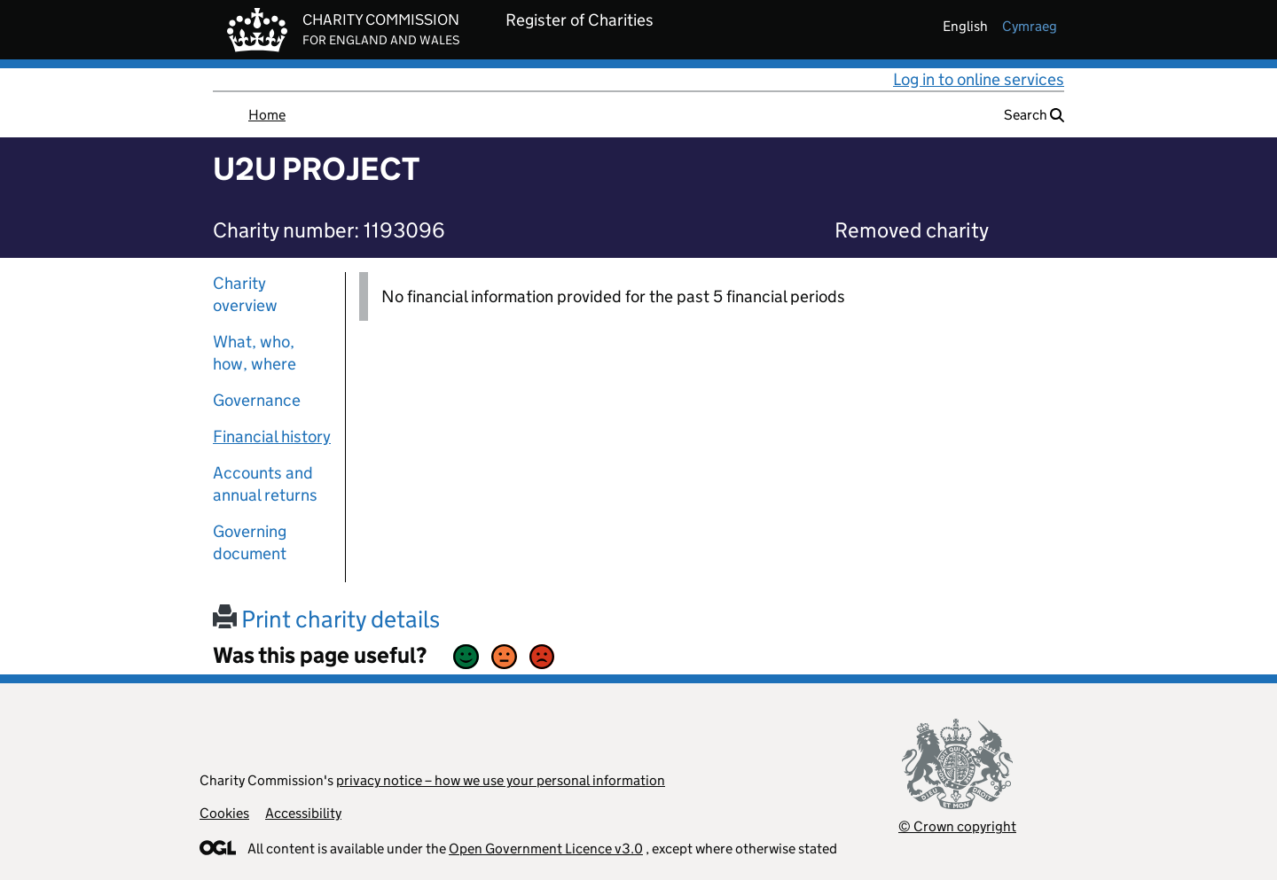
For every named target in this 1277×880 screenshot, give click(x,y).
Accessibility (303, 813)
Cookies (224, 813)
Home (267, 114)
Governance (257, 400)
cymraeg (1029, 26)
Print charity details (326, 619)
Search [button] (1034, 114)
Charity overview (245, 294)
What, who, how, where (254, 352)
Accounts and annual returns (265, 484)
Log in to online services (978, 79)
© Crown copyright (957, 826)
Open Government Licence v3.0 (546, 848)
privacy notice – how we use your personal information (500, 780)
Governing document (249, 542)
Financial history (272, 436)
